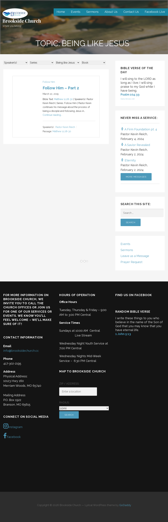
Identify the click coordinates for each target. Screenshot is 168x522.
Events (75, 11)
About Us (111, 11)
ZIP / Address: (69, 383)
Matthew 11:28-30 (63, 99)
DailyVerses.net (128, 99)
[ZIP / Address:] (78, 391)
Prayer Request (131, 262)
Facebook (12, 436)
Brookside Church (21, 21)
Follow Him (49, 82)
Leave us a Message (135, 256)
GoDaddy (125, 505)
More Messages (136, 177)
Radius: (64, 402)
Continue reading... (52, 115)
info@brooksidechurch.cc (21, 350)
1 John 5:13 (123, 334)
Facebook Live (155, 11)
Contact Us (131, 11)
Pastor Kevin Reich (65, 127)
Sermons (92, 11)
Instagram (12, 426)
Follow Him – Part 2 (61, 88)
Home (61, 11)
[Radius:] (84, 408)
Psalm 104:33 (130, 94)
